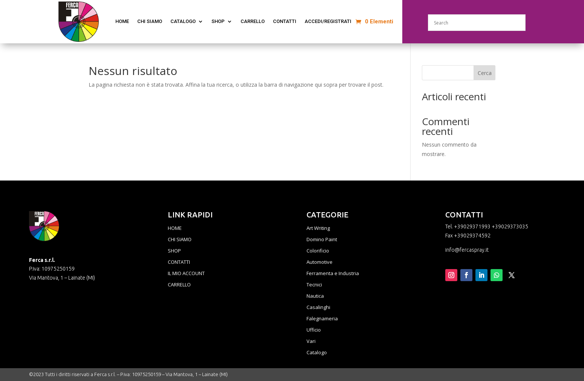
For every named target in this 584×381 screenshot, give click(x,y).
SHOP (174, 251)
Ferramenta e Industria (333, 274)
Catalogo (317, 353)
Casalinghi (318, 307)
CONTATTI (284, 21)
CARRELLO (179, 285)
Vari (311, 341)
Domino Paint (322, 240)
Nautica (315, 296)
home (122, 21)
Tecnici (314, 285)
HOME (175, 228)
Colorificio (318, 251)
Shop (218, 21)
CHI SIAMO (149, 21)
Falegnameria (322, 319)
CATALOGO (183, 21)
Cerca (485, 73)
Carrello (253, 21)
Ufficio (314, 330)
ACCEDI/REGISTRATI (328, 21)
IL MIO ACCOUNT (186, 274)
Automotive (320, 262)
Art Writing (318, 228)
